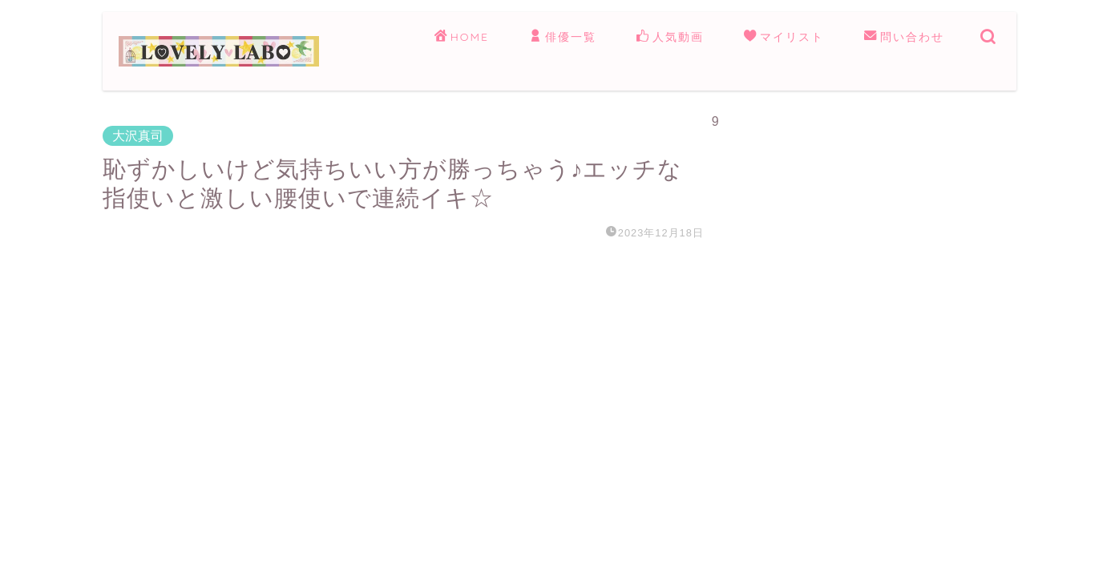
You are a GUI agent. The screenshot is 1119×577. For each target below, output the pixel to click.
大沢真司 (138, 136)
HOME (461, 37)
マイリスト (784, 37)
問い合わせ (904, 37)
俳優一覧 (562, 37)
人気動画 (670, 37)
